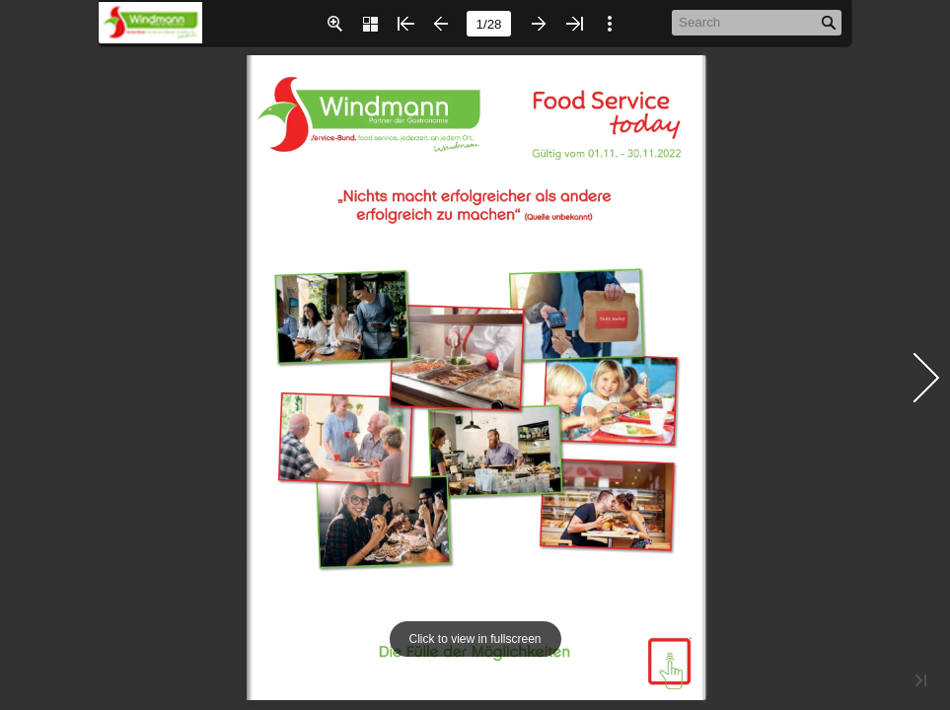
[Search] (746, 22)
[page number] (489, 23)
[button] (334, 23)
